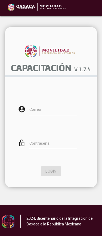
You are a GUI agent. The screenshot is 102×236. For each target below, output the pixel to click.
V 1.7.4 (82, 69)
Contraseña (39, 143)
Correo (35, 109)
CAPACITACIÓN (41, 69)
